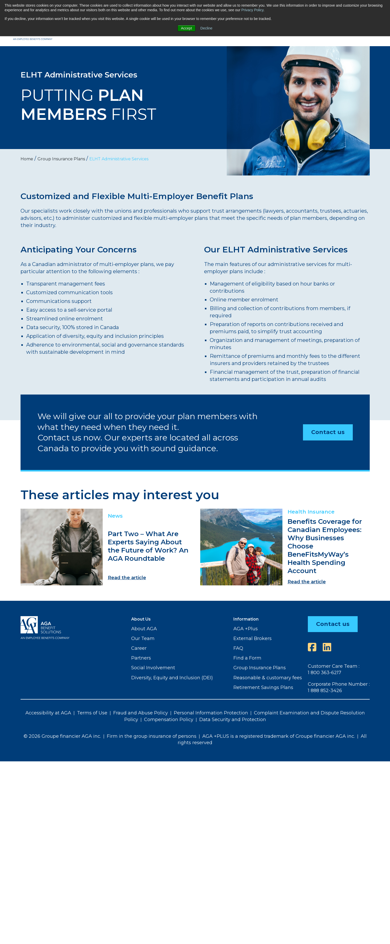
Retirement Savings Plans (263, 687)
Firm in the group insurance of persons (151, 736)
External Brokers (252, 638)
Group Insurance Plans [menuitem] (61, 158)
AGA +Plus (245, 629)
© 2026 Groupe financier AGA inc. (62, 736)
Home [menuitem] (27, 158)
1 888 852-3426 (325, 690)
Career (139, 648)
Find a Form (247, 658)
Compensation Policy (168, 719)
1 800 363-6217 (324, 672)
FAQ (238, 648)
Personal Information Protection (211, 713)
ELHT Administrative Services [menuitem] (118, 158)
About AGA (144, 629)
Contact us (328, 432)
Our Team (143, 638)
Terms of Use (92, 713)
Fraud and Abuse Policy (140, 713)
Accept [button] (186, 28)
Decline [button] (207, 28)
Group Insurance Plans (259, 668)
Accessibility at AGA (48, 713)
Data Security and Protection (232, 719)
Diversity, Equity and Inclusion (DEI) (172, 678)
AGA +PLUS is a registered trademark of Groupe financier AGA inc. (278, 736)
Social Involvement (153, 668)
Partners (141, 658)
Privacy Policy (252, 10)
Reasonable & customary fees (267, 678)
